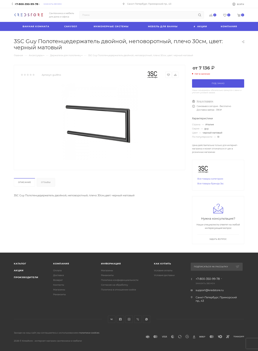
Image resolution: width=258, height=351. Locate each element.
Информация (111, 263)
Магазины (59, 289)
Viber (137, 319)
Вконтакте (111, 319)
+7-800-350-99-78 (26, 4)
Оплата (57, 270)
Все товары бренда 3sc (210, 183)
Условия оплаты (163, 270)
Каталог (20, 263)
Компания (61, 263)
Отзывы (46, 182)
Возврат (58, 280)
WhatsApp (146, 319)
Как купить (162, 263)
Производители (26, 277)
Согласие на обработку (114, 284)
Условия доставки (164, 275)
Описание (24, 182)
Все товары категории (210, 178)
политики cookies (89, 332)
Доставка (58, 275)
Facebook (120, 319)
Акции (19, 270)
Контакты (58, 284)
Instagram (129, 319)
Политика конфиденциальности (119, 280)
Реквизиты (59, 294)
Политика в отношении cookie (118, 289)
